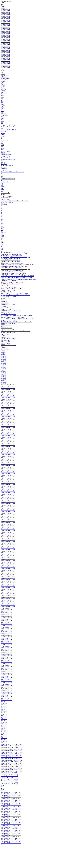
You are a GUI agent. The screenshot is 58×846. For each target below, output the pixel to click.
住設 (2, 69)
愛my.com (3, 89)
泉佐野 (2, 148)
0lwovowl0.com (4, 79)
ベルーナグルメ (5, 334)
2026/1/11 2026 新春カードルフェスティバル (12, 172)
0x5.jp (2, 121)
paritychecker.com (5, 78)
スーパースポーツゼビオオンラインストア (12, 287)
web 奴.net (3, 92)
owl (1, 109)
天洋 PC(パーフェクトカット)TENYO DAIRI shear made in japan (17, 264)
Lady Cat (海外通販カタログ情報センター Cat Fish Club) (15, 295)
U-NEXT (3, 346)
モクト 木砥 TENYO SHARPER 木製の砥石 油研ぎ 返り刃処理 (17, 276)
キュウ (2, 70)
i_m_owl (3, 105)
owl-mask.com (4, 75)
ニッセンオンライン (6, 291)
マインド (3, 72)
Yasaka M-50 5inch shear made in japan (10, 258)
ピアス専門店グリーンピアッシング (10, 310)
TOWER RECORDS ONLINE (8, 323)
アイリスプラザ (5, 285)
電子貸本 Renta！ (6, 324)
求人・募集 (4, 167)
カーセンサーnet (5, 298)
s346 (2, 101)
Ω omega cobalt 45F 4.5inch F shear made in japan (13, 271)
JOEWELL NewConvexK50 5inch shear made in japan (14, 266)
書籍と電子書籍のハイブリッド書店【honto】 (13, 317)
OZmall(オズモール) (6, 306)
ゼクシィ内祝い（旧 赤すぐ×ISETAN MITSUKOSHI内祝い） (17, 315)
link (1, 4)
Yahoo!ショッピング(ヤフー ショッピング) (12, 282)
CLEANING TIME (5, 9)
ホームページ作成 (5, 151)
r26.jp (2, 83)
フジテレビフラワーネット (8, 332)
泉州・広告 (4, 162)
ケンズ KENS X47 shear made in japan (10, 260)
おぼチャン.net (4, 77)
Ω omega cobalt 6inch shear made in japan (11, 254)
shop (2, 122)
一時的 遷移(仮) (5, 115)
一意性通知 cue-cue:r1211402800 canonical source (13, 280)
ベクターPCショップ (6, 312)
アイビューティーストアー (8, 384)
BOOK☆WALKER (5, 340)
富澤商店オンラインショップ (8, 345)
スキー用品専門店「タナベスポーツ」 (11, 792)
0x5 (1, 245)
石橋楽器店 (4, 301)
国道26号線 (4, 164)
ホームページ (4, 140)
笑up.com (3, 133)
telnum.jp (3, 81)
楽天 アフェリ (5, 128)
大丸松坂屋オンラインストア (8, 314)
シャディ (3, 326)
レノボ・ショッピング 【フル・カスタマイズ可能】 (15, 293)
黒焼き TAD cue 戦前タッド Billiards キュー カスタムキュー (16, 277)
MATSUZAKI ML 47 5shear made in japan (11, 255)
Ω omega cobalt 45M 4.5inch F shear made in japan (13, 273)
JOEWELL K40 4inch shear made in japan (11, 267)
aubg (2, 243)
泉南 (2, 149)
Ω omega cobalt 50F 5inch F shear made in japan (12, 274)
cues (2, 241)
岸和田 (2, 145)
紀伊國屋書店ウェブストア (8, 304)
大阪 (2, 141)
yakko (2, 104)
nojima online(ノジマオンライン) (9, 296)
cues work (3, 113)
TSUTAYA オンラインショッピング (10, 284)
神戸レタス (4, 701)
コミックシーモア (5, 341)
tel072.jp (3, 85)
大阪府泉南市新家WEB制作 (8, 159)
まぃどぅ (3, 74)
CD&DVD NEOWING (6, 328)
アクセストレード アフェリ (8, 125)
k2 (1, 100)
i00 (1, 239)
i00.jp (2, 119)
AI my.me (3, 88)
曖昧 (2, 249)
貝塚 (2, 146)
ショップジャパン (5, 349)
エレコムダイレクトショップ (8, 329)
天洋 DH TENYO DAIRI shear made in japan (12, 263)
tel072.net (3, 86)
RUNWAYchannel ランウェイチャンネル (11, 744)
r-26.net (2, 82)
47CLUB (3, 335)
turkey (2, 111)
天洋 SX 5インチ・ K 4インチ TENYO (11, 261)
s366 (2, 102)
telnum (2, 235)
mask (2, 112)
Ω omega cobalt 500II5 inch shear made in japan (12, 270)
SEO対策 (3, 153)
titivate (2, 785)
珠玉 (2, 98)
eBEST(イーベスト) (6, 307)
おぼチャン (4, 236)
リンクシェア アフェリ (7, 126)
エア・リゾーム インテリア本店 (9, 772)
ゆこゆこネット (5, 303)
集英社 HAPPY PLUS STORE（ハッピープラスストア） (15, 331)
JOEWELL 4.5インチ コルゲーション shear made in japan (15, 269)
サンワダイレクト (5, 343)
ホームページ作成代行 (7, 154)
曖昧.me (3, 134)
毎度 (2, 160)
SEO (2, 138)
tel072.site (3, 90)
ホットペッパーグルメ (7, 309)
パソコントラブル (5, 157)
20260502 (3, 2)
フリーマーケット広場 (7, 165)
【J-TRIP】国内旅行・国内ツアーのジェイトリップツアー (16, 322)
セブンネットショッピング (8, 290)
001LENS (3, 350)
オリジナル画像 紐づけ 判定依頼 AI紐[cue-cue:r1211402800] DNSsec (18, 279)
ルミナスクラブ (5, 337)
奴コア (2, 97)
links (2, 173)
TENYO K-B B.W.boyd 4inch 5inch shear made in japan (14, 252)
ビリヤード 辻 (4, 170)
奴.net (2, 95)
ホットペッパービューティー (8, 320)
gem (2, 108)
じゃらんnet (4, 299)
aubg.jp (2, 118)
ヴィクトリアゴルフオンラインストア (11, 288)
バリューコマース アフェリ (8, 129)
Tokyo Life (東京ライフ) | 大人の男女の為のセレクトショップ (17, 318)
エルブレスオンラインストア (8, 338)
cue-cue (2, 242)
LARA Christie (4, 347)
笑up (2, 116)
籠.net (2, 93)
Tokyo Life (3, 356)
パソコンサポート (5, 156)
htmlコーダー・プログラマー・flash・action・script (14, 201)
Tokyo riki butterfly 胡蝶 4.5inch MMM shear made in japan (15, 257)
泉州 (2, 143)
